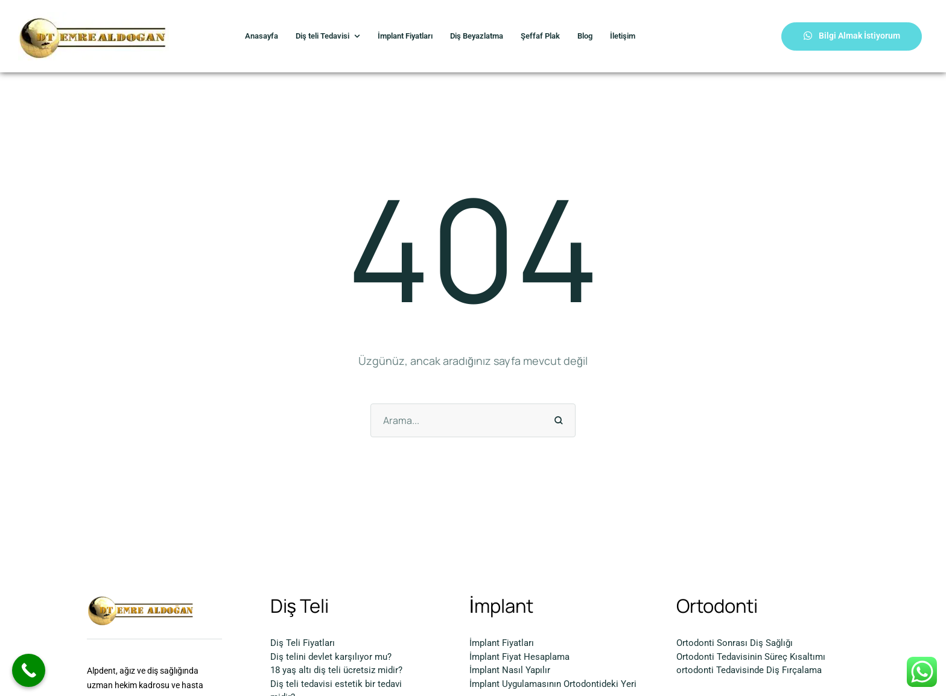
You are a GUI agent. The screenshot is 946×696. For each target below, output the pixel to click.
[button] (851, 36)
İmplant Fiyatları (501, 642)
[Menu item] (261, 36)
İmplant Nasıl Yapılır (509, 670)
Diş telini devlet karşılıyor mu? (331, 656)
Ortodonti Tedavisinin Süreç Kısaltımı (750, 656)
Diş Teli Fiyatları (302, 642)
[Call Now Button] (28, 670)
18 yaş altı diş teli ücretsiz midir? (336, 670)
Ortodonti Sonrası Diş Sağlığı (734, 642)
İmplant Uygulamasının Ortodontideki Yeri (552, 684)
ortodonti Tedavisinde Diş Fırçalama (749, 670)
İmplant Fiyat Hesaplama (519, 656)
